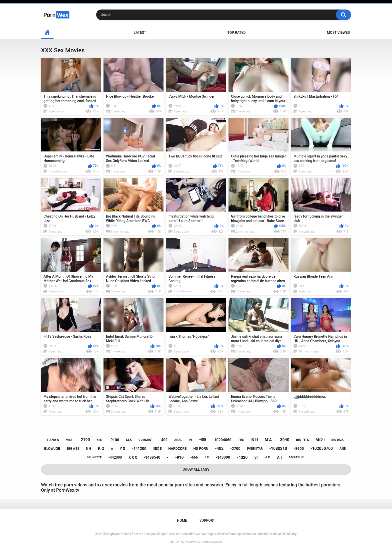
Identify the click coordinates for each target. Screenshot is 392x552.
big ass (73, 448)
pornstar (254, 448)
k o (101, 448)
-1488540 (152, 457)
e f (206, 457)
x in (99, 440)
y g (122, 449)
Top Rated (236, 33)
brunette (94, 457)
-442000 (115, 457)
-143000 (223, 457)
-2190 (84, 439)
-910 (179, 457)
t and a (52, 440)
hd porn (200, 449)
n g (88, 448)
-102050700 (321, 448)
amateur (296, 457)
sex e (157, 448)
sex (129, 440)
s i (256, 457)
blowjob (52, 449)
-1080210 (278, 448)
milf (69, 440)
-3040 (283, 439)
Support (207, 520)
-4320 (242, 457)
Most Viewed (338, 33)
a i (279, 457)
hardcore (177, 449)
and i (320, 440)
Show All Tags (196, 469)
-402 (219, 448)
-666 (194, 457)
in (190, 440)
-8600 (299, 448)
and (343, 448)
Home (47, 32)
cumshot (145, 440)
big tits (302, 440)
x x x (132, 457)
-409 (164, 440)
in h (254, 440)
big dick (337, 440)
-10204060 (222, 440)
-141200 (139, 448)
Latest (140, 33)
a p (267, 457)
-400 (202, 440)
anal (178, 440)
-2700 (235, 448)
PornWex (191, 542)
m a (268, 439)
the (241, 440)
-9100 (114, 440)
